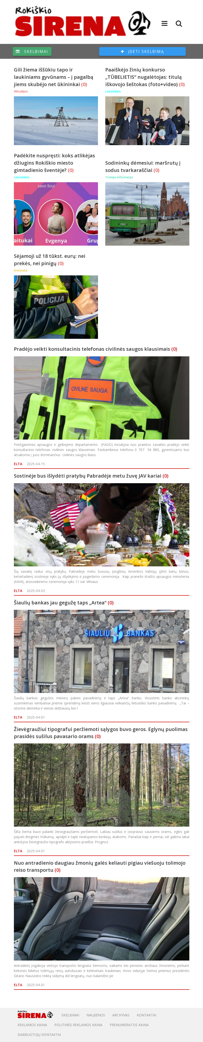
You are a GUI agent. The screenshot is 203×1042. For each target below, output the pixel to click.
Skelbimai (32, 51)
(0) (84, 84)
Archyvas (120, 1015)
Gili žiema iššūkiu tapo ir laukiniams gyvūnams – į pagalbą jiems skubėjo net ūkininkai (53, 77)
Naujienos (96, 1015)
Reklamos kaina (32, 1024)
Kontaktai (146, 1015)
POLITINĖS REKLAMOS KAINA (78, 1024)
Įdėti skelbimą (142, 51)
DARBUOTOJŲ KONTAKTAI (39, 1034)
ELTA (18, 463)
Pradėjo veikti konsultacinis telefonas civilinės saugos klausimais (92, 349)
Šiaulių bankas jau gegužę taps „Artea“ (60, 602)
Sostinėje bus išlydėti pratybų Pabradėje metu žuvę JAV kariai (87, 475)
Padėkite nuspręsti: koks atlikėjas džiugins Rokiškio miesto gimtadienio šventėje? (54, 162)
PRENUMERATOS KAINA (129, 1024)
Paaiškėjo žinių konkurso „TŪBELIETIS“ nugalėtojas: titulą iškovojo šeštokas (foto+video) (143, 77)
